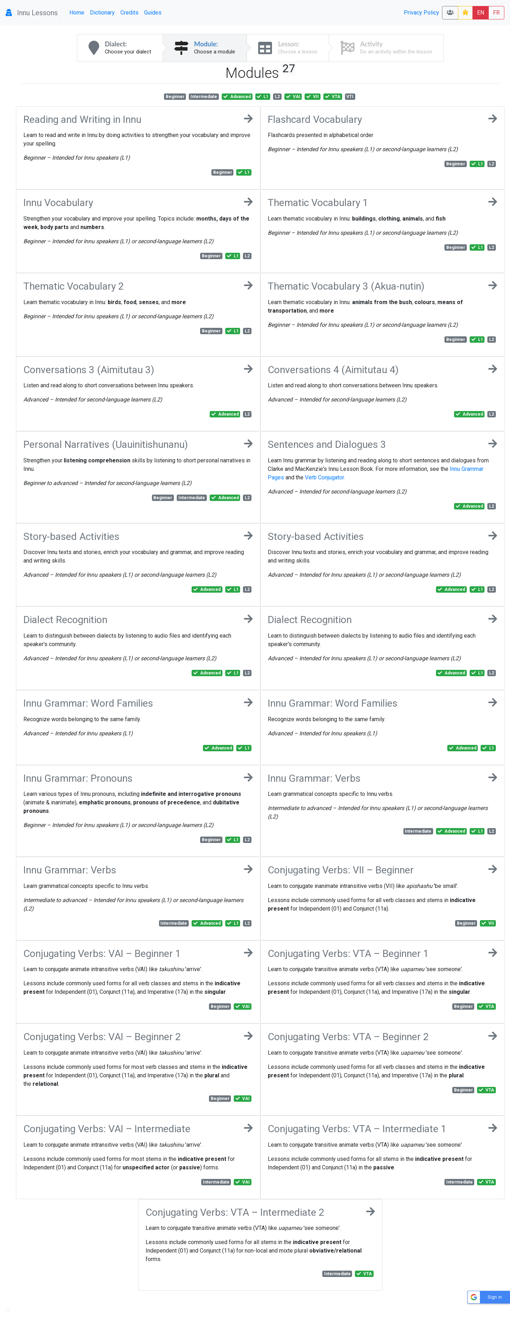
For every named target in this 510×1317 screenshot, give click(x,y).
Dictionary (102, 12)
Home (76, 12)
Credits (129, 12)
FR (496, 12)
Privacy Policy (421, 12)
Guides (153, 12)
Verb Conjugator (324, 477)
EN (480, 12)
